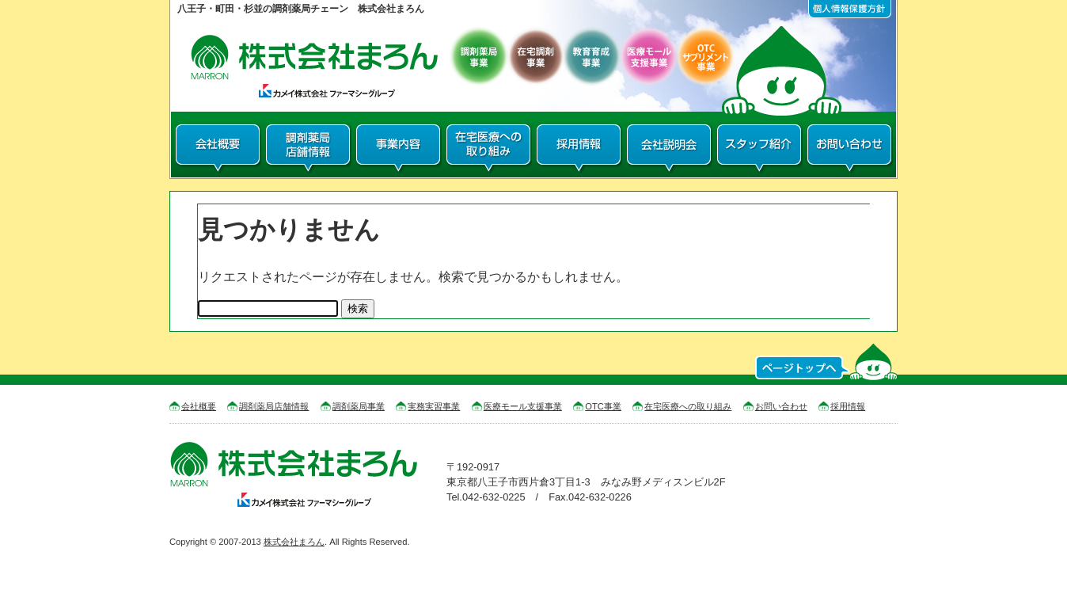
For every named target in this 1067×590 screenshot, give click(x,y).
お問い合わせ (781, 406)
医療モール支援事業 (523, 406)
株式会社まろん (294, 541)
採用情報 (847, 406)
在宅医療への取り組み (687, 406)
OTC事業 (603, 406)
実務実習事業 (434, 406)
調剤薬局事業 (358, 406)
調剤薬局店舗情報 (274, 406)
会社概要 (198, 406)
